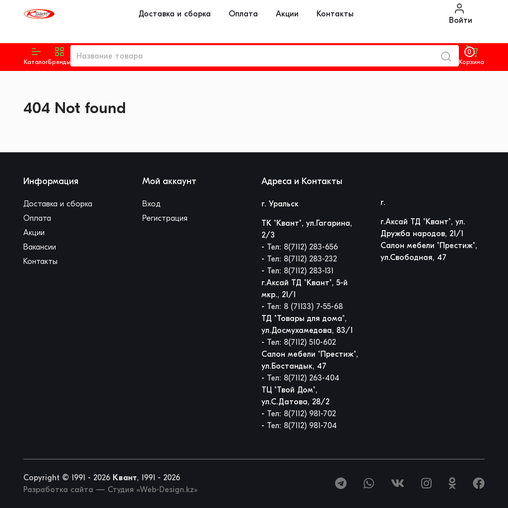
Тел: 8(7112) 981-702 (301, 413)
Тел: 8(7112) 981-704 (302, 425)
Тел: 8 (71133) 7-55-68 (305, 306)
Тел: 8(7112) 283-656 (302, 247)
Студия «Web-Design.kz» (152, 489)
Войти (460, 13)
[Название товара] (251, 55)
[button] (59, 56)
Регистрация (165, 218)
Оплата (243, 13)
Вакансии (39, 247)
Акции (287, 13)
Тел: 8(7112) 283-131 (300, 270)
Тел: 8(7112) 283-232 (302, 258)
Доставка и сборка (174, 13)
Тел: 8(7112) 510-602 (301, 342)
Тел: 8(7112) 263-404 (303, 378)
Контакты (335, 13)
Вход (151, 203)
